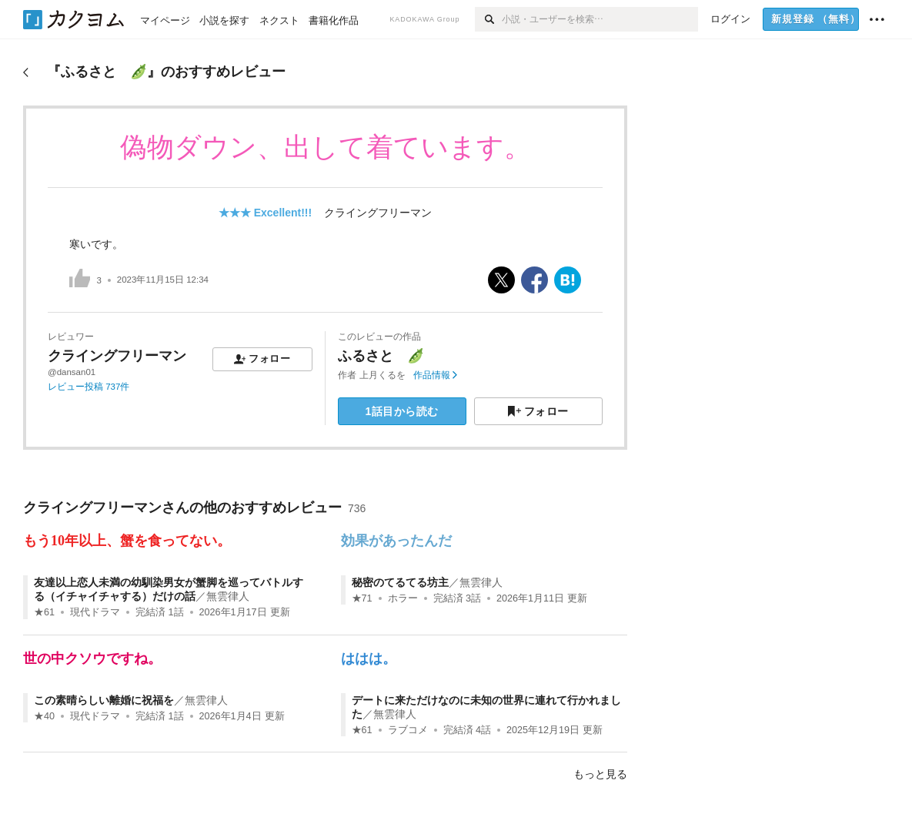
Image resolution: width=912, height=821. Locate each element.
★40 (44, 716)
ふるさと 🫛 (381, 356)
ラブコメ (408, 730)
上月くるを (382, 375)
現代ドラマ (95, 612)
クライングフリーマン (378, 212)
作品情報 (435, 375)
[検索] (488, 19)
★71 (362, 598)
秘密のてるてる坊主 (400, 582)
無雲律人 (227, 596)
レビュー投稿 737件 (88, 386)
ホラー (403, 598)
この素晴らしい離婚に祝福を (104, 700)
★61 (44, 612)
